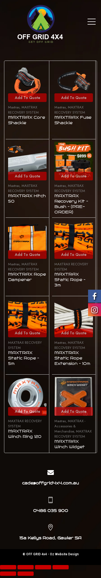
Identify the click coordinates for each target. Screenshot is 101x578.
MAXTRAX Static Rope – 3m (69, 280)
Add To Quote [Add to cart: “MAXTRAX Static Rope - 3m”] (73, 254)
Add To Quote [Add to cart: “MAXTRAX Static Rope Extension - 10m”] (73, 333)
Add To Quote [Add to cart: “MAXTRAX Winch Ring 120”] (27, 411)
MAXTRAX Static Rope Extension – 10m (72, 358)
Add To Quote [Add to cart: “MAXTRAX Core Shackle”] (27, 97)
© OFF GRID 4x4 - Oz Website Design (51, 554)
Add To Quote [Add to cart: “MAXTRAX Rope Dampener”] (27, 254)
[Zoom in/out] (61, 567)
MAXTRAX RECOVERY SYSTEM (23, 110)
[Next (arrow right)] (26, 574)
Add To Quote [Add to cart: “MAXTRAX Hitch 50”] (27, 176)
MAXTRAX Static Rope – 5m (23, 358)
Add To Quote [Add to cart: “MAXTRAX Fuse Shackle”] (73, 97)
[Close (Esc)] (8, 567)
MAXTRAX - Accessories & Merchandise (69, 426)
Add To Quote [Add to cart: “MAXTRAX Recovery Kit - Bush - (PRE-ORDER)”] (73, 176)
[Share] (26, 567)
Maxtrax (13, 107)
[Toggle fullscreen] (43, 567)
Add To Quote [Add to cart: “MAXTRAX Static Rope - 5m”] (27, 333)
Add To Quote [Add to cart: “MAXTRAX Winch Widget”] (73, 411)
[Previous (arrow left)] (8, 574)
